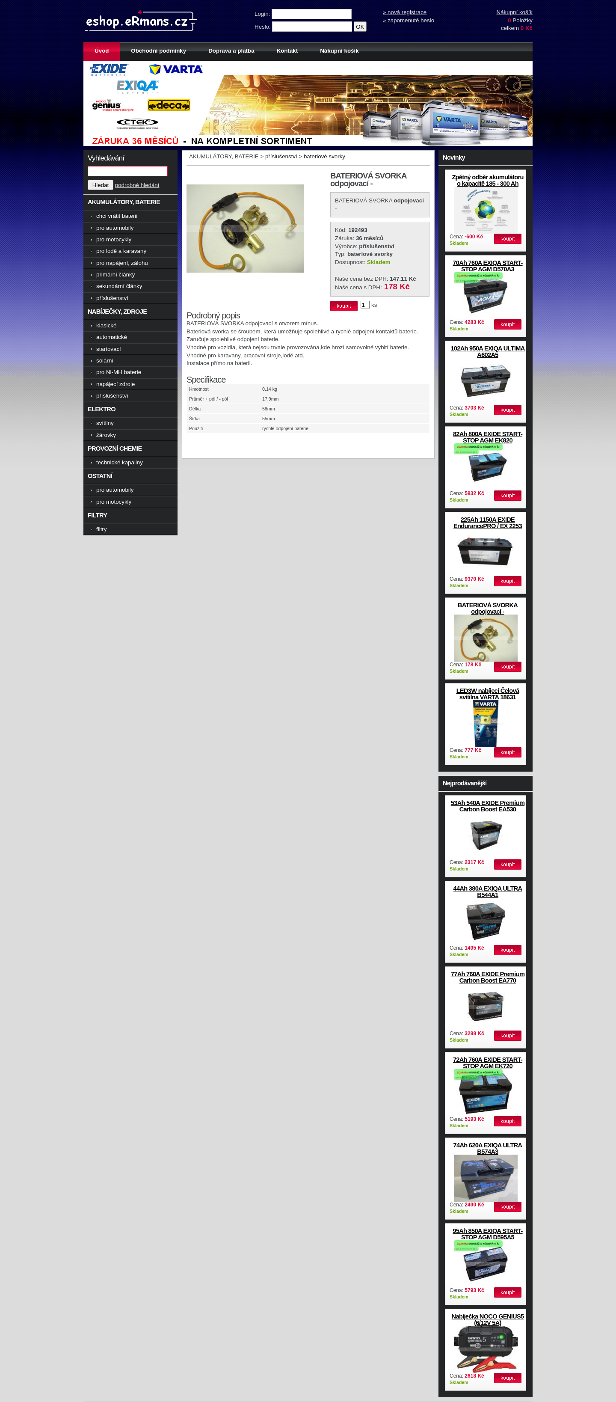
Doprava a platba (231, 51)
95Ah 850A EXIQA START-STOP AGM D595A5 (487, 1234)
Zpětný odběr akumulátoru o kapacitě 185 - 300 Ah (487, 180)
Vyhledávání (106, 158)
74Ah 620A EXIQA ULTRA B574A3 (487, 1148)
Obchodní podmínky (158, 51)
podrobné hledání (137, 185)
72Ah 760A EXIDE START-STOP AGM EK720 (487, 1062)
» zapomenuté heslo (408, 20)
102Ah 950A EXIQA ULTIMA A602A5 (487, 351)
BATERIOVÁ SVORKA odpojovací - (488, 608)
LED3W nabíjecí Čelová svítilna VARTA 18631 (487, 694)
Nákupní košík (515, 12)
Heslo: (263, 27)
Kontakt (287, 51)
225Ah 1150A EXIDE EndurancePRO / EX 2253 (487, 522)
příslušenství (281, 156)
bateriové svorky (324, 156)
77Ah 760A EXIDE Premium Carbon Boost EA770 (487, 977)
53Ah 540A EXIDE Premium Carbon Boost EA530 (487, 806)
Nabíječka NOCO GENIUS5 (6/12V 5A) (488, 1319)
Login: (263, 14)
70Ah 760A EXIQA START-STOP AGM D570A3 (487, 266)
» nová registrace (404, 12)
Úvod (102, 51)
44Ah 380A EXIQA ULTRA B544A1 (487, 891)
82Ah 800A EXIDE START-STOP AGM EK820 (487, 437)
